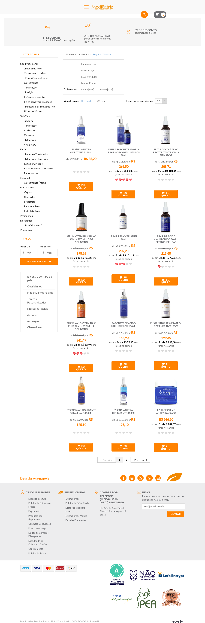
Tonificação (30, 87)
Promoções (26, 215)
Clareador (29, 135)
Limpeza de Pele (33, 68)
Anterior (105, 440)
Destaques (26, 220)
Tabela (86, 82)
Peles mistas (31, 173)
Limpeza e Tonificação (36, 154)
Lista (101, 82)
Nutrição (29, 92)
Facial (23, 149)
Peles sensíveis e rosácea (38, 101)
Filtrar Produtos (39, 261)
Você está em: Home (77, 54)
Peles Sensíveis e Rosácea (38, 168)
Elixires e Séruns (33, 111)
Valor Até (45, 246)
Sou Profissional (29, 63)
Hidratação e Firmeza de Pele (40, 106)
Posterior (141, 440)
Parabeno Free (32, 206)
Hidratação (30, 139)
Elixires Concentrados (36, 77)
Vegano (28, 192)
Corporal (25, 177)
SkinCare (25, 116)
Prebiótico (29, 201)
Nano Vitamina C (33, 225)
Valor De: (25, 246)
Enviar (176, 494)
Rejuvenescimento (34, 97)
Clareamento (31, 82)
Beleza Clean (27, 187)
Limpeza (28, 120)
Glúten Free (30, 196)
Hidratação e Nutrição (36, 158)
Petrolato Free (32, 211)
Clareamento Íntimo (35, 73)
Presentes (26, 230)
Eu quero (81, 167)
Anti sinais (29, 130)
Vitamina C (30, 144)
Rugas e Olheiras (33, 163)
